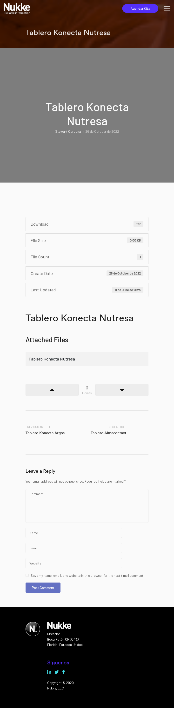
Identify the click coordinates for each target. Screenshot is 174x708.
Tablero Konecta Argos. (46, 432)
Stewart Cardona (68, 131)
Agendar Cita (140, 8)
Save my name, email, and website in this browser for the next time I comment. (87, 575)
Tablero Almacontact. (109, 432)
